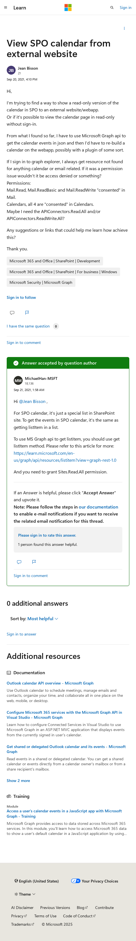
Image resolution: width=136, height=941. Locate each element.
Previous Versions (55, 907)
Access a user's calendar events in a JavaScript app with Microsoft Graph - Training (64, 813)
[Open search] (112, 8)
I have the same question (28, 326)
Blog (80, 907)
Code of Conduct (77, 915)
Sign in (126, 7)
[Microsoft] (68, 7)
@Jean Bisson (33, 401)
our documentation (98, 507)
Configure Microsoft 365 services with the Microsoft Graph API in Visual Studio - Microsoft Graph (64, 715)
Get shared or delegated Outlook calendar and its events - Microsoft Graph (66, 749)
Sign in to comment (24, 342)
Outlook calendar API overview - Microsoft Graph (50, 683)
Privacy (17, 915)
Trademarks (21, 924)
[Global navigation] (5, 8)
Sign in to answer (21, 634)
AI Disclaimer (22, 907)
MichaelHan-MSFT (41, 378)
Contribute (104, 907)
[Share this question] (124, 28)
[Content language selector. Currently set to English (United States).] (36, 880)
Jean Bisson (28, 68)
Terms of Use (45, 915)
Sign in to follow (21, 297)
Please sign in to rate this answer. (47, 535)
